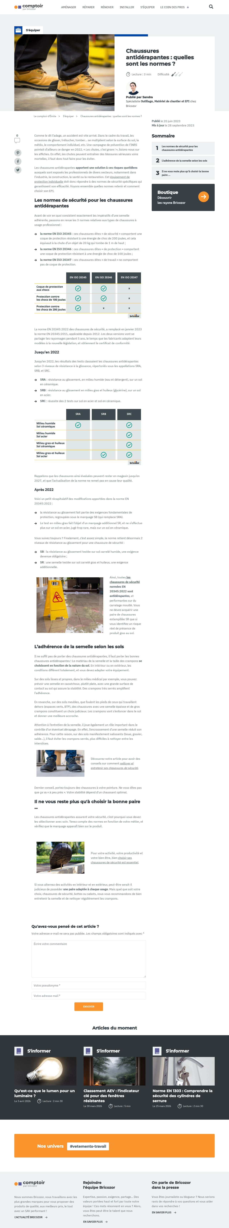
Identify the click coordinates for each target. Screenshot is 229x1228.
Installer (127, 7)
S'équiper (68, 116)
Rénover (107, 7)
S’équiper (147, 7)
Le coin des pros (172, 7)
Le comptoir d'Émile (45, 116)
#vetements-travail (88, 1146)
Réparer (88, 7)
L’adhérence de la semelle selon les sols (181, 160)
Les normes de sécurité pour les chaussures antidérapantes (177, 148)
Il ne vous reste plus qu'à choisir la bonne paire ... (182, 173)
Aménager (68, 7)
